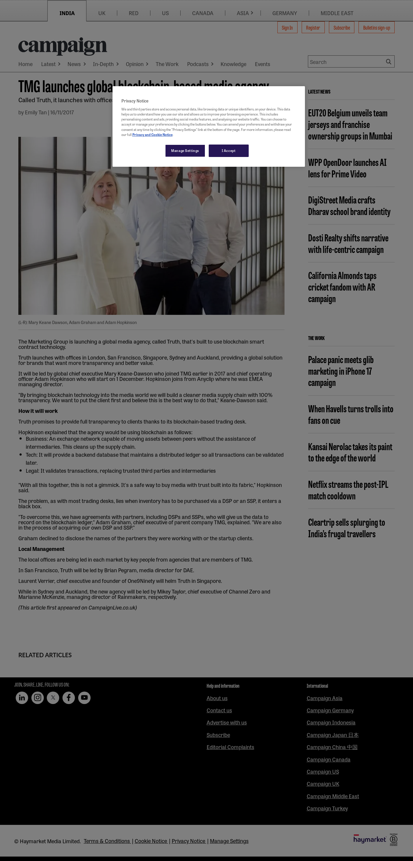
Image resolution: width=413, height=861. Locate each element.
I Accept (229, 150)
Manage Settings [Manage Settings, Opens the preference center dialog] (185, 150)
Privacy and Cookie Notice (152, 134)
